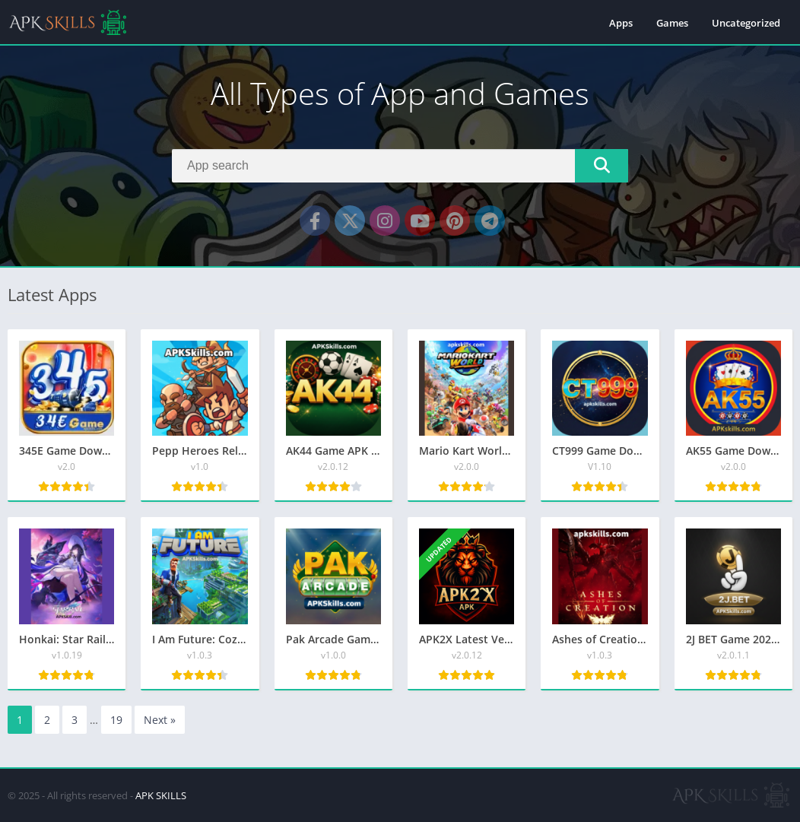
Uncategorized (746, 23)
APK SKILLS (160, 795)
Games (672, 23)
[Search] (400, 165)
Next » (160, 720)
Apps (621, 23)
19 (116, 720)
